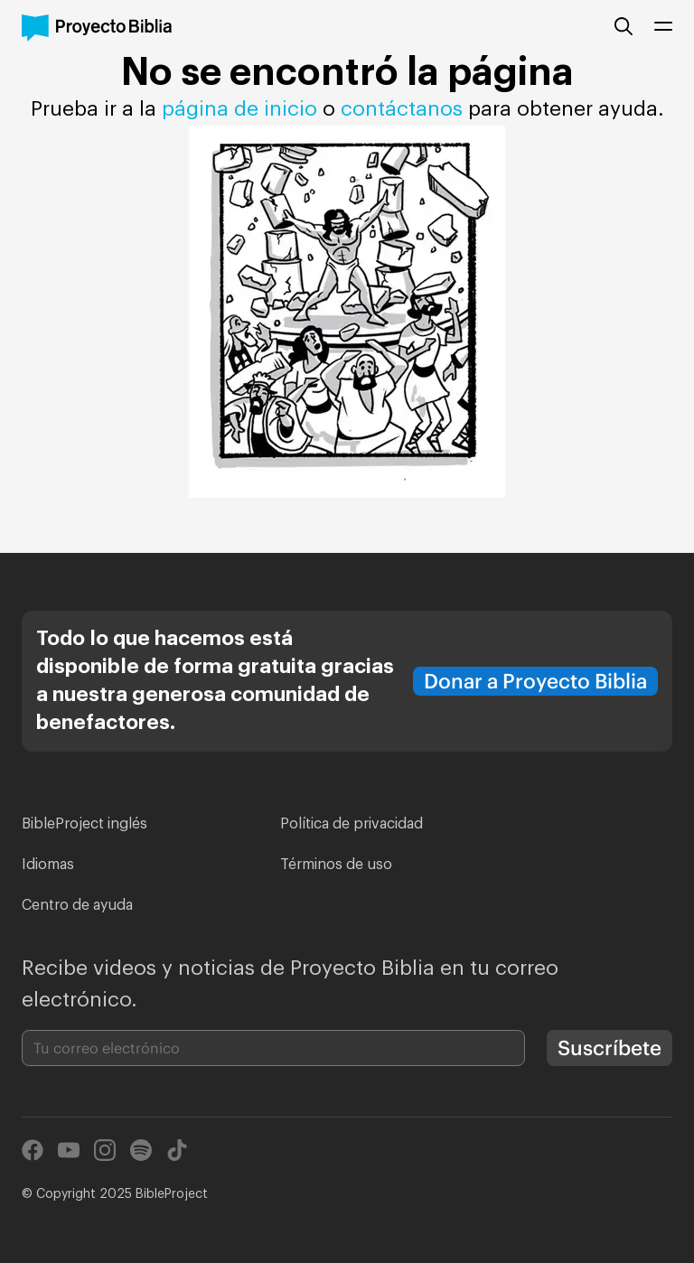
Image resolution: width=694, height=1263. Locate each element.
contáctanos (404, 109)
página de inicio (239, 109)
